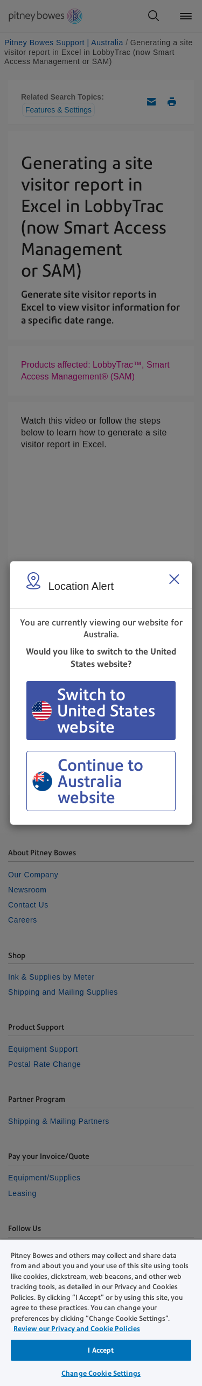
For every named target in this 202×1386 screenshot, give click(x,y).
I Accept (101, 1350)
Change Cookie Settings (101, 1373)
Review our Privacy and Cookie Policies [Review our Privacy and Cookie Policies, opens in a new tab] (76, 1329)
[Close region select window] (174, 579)
